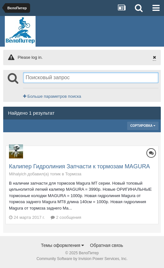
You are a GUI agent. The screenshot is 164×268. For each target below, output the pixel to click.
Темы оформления (62, 245)
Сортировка (142, 125)
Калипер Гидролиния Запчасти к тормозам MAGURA (79, 166)
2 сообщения (66, 217)
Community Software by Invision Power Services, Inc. (82, 259)
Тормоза (73, 174)
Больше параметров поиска (52, 96)
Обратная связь (106, 245)
